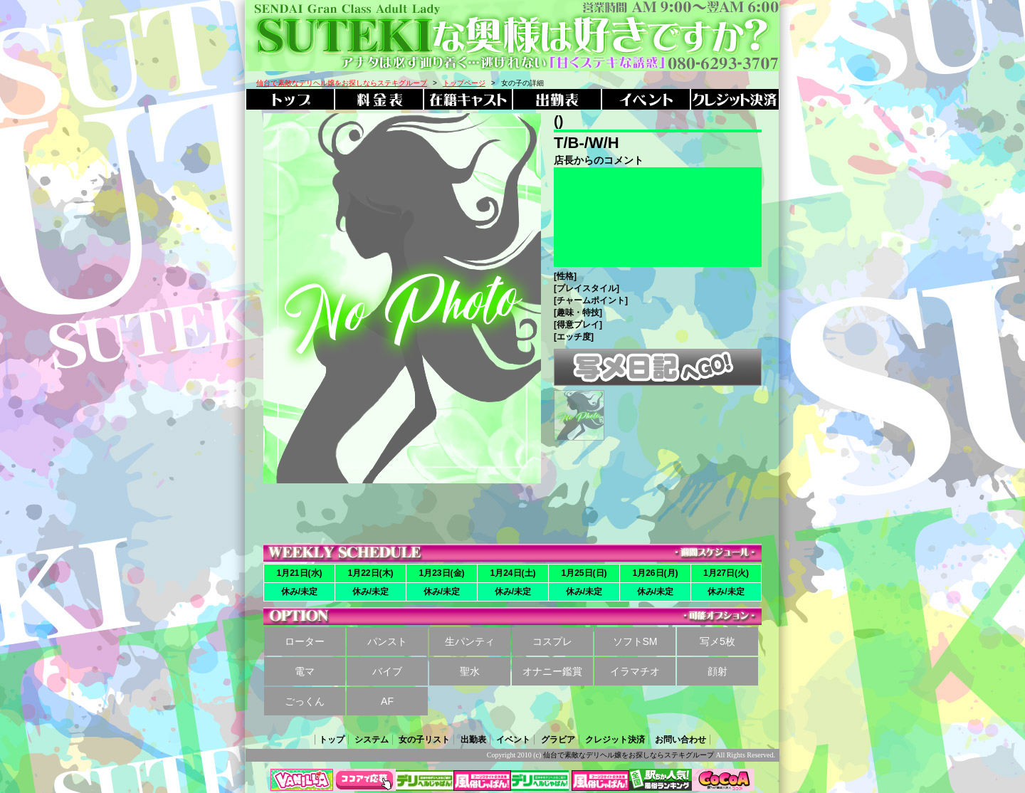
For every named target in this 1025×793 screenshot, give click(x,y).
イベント (513, 740)
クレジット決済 (615, 740)
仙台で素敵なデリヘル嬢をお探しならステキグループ (628, 755)
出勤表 (473, 740)
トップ (332, 740)
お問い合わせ (680, 740)
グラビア (558, 740)
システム (371, 740)
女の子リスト (424, 740)
